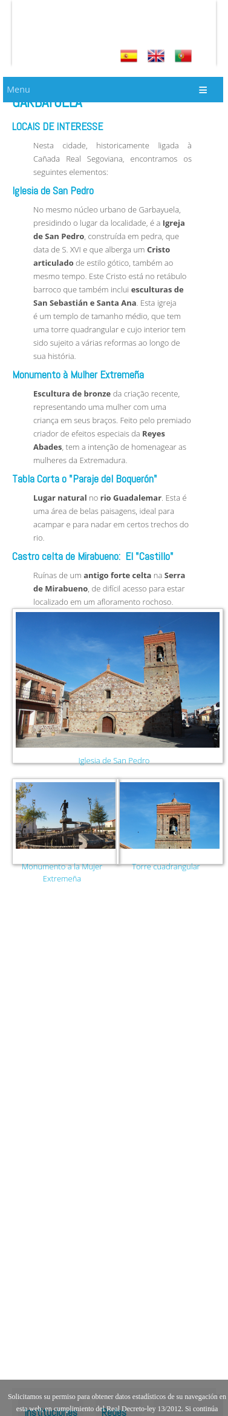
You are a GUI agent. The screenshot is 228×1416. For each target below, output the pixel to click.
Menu (18, 89)
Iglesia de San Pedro (114, 760)
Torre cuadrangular (166, 866)
